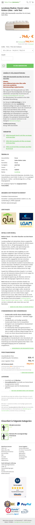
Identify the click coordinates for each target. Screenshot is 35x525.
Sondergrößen (23, 457)
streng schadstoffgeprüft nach (13, 95)
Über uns (3, 448)
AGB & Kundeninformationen (7, 470)
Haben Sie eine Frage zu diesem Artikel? (22, 307)
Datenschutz (4, 460)
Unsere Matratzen (24, 448)
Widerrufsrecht (5, 473)
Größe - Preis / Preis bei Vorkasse (11, 47)
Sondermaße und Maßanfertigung (23, 348)
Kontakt (3, 457)
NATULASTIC (22, 453)
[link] (12, 511)
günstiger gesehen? (27, 372)
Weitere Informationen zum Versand (22, 390)
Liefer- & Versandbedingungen (7, 467)
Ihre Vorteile (4, 453)
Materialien (22, 455)
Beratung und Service (7, 451)
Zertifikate (22, 458)
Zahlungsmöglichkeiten (8, 464)
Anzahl (3, 55)
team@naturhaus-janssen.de (22, 522)
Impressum (4, 458)
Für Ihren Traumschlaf (25, 450)
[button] (4, 135)
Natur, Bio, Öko (5, 450)
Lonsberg (17, 172)
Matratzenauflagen (14, 121)
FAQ (2, 455)
